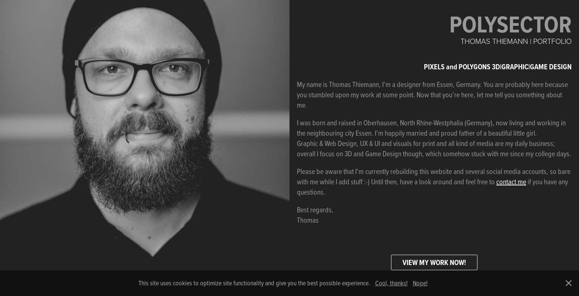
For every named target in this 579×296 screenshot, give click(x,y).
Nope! (420, 283)
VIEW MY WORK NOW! (434, 262)
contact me (511, 182)
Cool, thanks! (391, 283)
